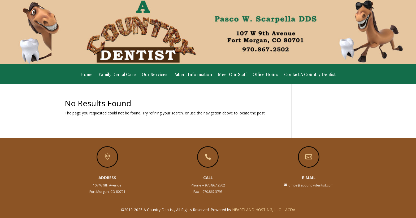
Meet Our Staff (232, 75)
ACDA (290, 209)
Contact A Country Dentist (310, 75)
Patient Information (192, 75)
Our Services (154, 75)
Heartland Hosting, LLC (256, 209)
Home (86, 75)
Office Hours (265, 75)
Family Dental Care (117, 75)
